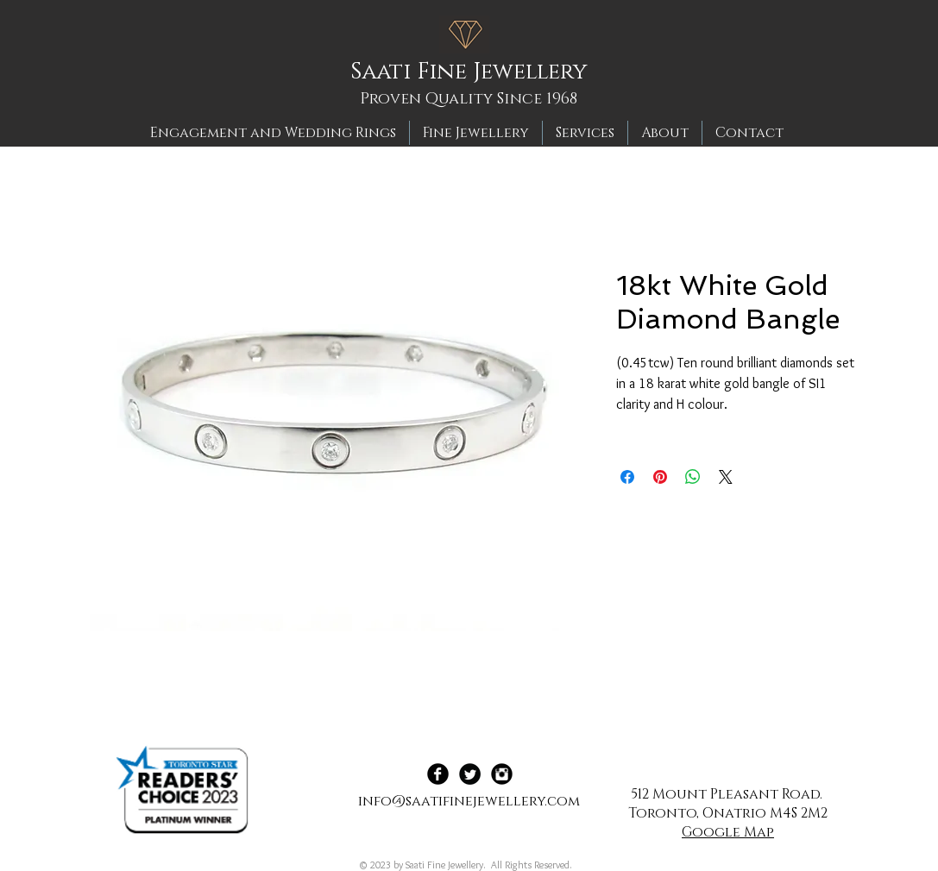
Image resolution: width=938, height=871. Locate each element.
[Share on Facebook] (627, 477)
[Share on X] (725, 477)
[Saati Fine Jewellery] (474, 72)
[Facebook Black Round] (438, 774)
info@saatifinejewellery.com (469, 801)
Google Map (728, 832)
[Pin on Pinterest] (660, 477)
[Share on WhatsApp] (693, 477)
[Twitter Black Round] (470, 774)
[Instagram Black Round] (502, 774)
